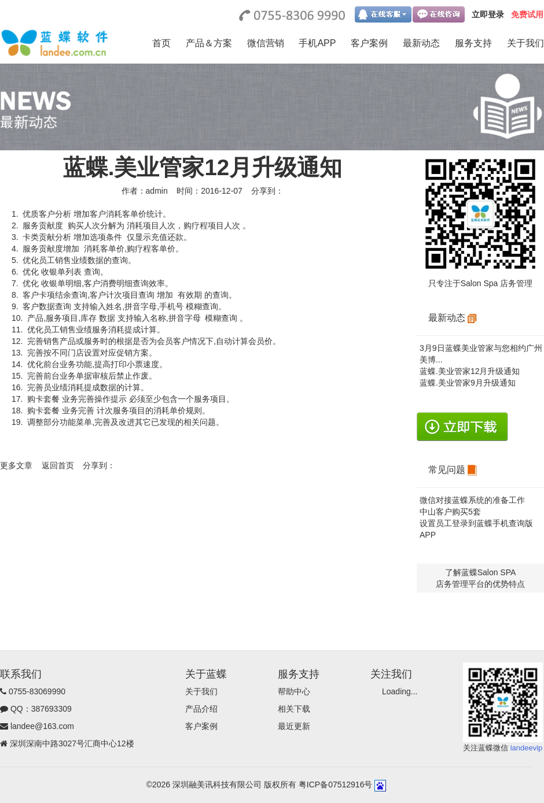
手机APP (317, 43)
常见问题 (452, 470)
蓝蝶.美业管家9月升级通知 (468, 382)
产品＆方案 (209, 43)
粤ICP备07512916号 (336, 784)
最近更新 (294, 726)
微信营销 (265, 43)
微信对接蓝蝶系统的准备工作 (472, 500)
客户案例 (369, 43)
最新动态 (421, 43)
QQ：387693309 (41, 708)
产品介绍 (201, 708)
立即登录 (488, 14)
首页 (161, 43)
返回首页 (58, 465)
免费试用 (527, 14)
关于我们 (525, 43)
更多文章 (16, 465)
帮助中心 (294, 691)
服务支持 (473, 43)
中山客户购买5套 (450, 511)
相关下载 (294, 708)
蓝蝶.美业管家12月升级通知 (470, 371)
